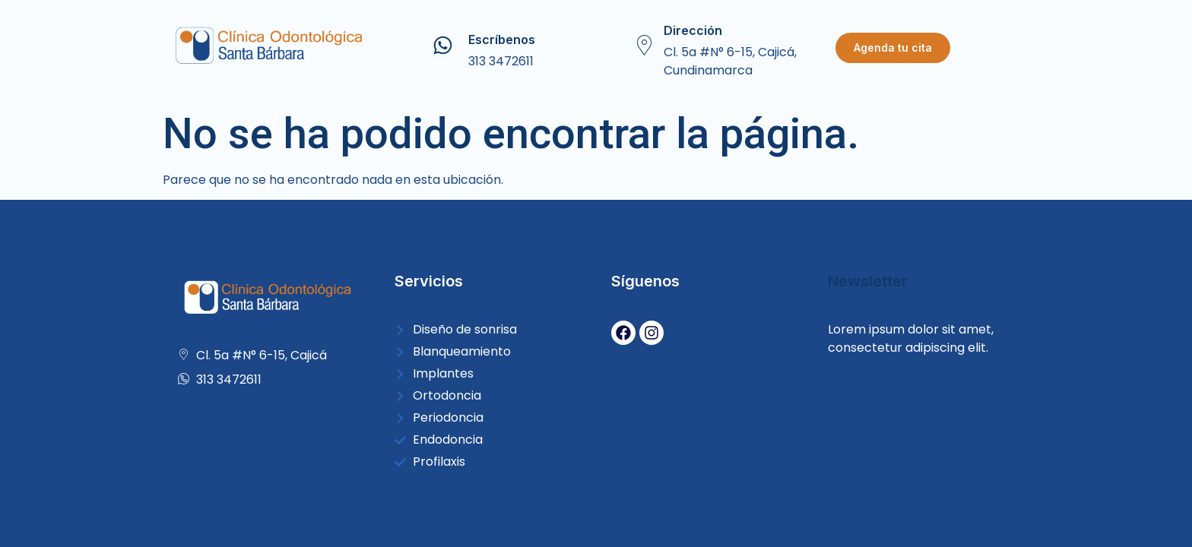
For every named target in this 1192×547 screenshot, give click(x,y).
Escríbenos (501, 39)
